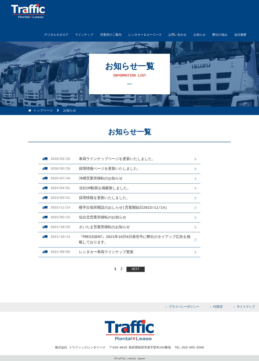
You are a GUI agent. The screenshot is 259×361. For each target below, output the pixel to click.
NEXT (135, 268)
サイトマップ (246, 306)
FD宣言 (218, 306)
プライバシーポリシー (184, 306)
